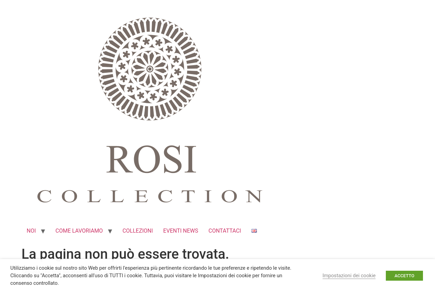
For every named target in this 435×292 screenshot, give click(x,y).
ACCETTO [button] (404, 275)
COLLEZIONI (137, 230)
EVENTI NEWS (180, 230)
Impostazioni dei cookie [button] (349, 275)
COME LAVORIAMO (79, 230)
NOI (31, 230)
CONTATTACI (224, 230)
